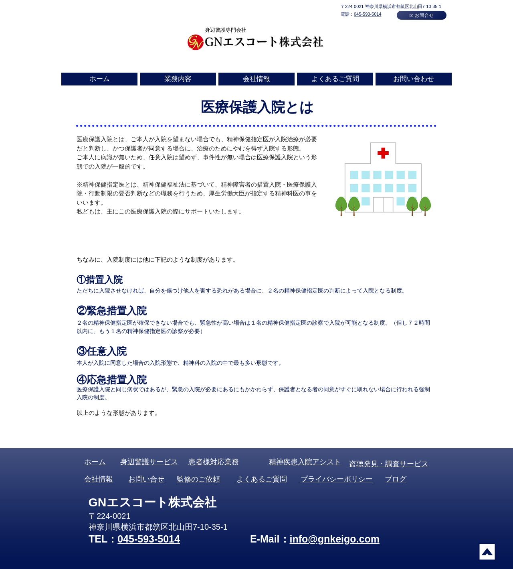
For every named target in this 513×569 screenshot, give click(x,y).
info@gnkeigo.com (335, 539)
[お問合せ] (421, 15)
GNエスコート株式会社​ (264, 41)
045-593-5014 (368, 14)
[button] (178, 79)
